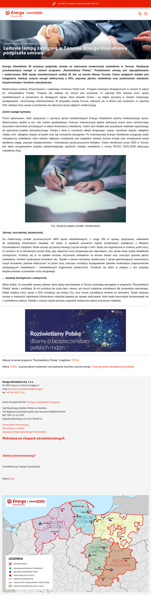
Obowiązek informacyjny (15, 424)
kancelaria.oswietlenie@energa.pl (25, 389)
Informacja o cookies (13, 428)
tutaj (11, 478)
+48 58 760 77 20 (15, 392)
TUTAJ (75, 360)
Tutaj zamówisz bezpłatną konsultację (113, 366)
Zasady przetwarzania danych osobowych (24, 431)
